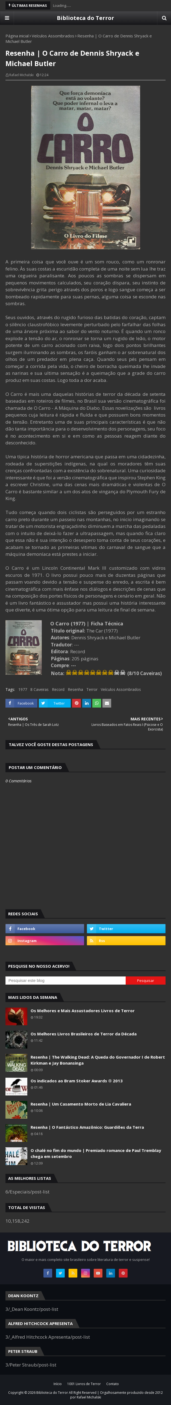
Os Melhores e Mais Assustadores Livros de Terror (83, 1010)
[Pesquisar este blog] (65, 980)
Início (58, 1384)
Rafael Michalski (21, 75)
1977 (22, 689)
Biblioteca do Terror (85, 18)
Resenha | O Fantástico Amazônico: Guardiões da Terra (87, 1127)
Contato (112, 1384)
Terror (92, 689)
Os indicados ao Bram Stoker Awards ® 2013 (77, 1080)
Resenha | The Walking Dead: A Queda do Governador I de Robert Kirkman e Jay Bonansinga (98, 1060)
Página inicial (17, 35)
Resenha (75, 689)
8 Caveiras (39, 689)
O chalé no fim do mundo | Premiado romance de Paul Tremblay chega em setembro (96, 1153)
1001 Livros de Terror (84, 1384)
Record (58, 689)
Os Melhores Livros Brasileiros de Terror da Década (84, 1033)
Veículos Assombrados (53, 35)
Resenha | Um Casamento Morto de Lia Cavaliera (81, 1104)
